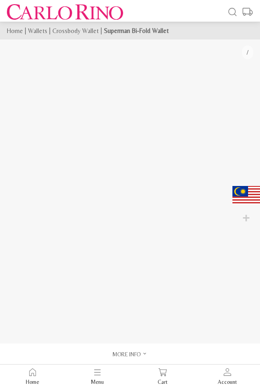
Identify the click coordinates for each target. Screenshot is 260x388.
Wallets (37, 30)
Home (15, 30)
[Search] (232, 12)
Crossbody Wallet (75, 30)
